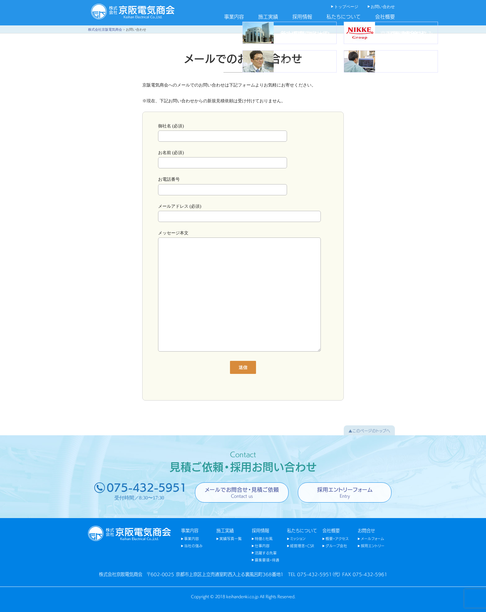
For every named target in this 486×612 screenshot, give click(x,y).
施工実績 (268, 16)
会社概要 (385, 16)
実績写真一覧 (230, 538)
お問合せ (366, 530)
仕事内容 (262, 546)
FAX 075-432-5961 (364, 574)
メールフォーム (372, 538)
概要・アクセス (337, 538)
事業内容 (234, 16)
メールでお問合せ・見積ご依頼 (242, 492)
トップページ (346, 7)
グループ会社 (336, 546)
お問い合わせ (383, 7)
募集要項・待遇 (267, 560)
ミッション (298, 538)
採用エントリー (372, 546)
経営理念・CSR (302, 546)
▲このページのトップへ (369, 430)
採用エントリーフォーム (345, 492)
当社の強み (193, 546)
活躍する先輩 (266, 553)
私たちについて (343, 16)
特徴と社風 (264, 538)
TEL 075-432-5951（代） (314, 574)
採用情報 (302, 16)
